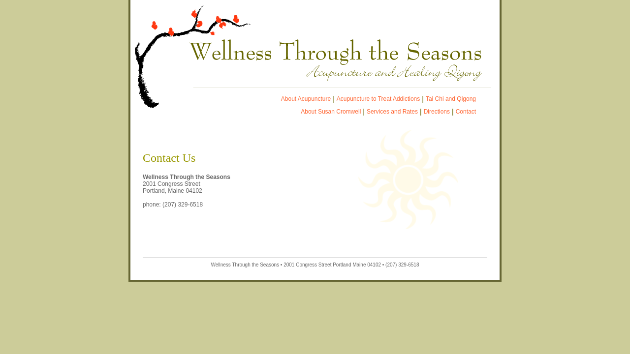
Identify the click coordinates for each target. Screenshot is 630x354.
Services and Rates (392, 111)
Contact (466, 111)
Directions (437, 111)
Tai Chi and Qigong (451, 98)
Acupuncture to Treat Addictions (378, 98)
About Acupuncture (306, 98)
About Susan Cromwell (331, 111)
